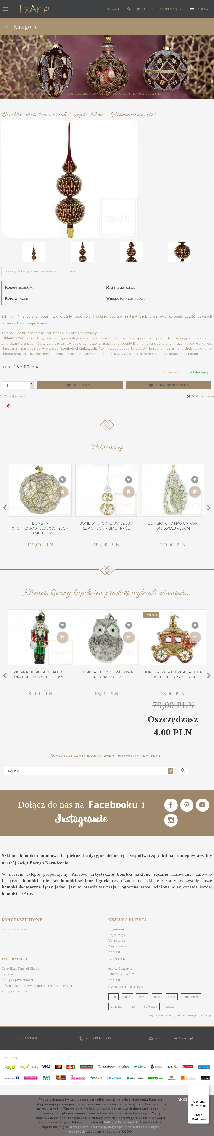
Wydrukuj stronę (200, 396)
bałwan (171, 1016)
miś (133, 1016)
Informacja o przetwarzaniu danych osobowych (37, 996)
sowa (171, 1006)
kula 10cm (191, 1006)
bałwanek (150, 1016)
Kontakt (114, 962)
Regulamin (10, 984)
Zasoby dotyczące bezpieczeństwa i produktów (41, 271)
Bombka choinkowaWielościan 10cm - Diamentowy (40, 528)
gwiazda (116, 1016)
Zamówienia (117, 956)
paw (157, 1006)
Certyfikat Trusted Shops (20, 978)
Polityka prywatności (17, 990)
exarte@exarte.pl (121, 978)
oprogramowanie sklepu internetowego (171, 1025)
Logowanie (116, 939)
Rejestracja (116, 945)
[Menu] (206, 1087)
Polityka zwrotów (15, 1001)
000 (113, 1006)
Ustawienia (116, 950)
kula (127, 1006)
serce (142, 1006)
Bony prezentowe (14, 939)
